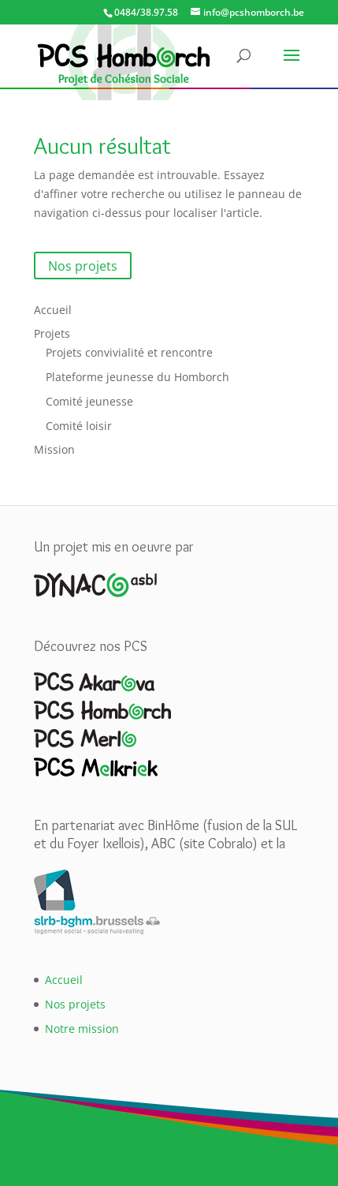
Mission (54, 449)
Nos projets (82, 265)
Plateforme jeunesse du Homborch (137, 376)
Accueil (53, 309)
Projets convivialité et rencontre (129, 352)
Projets (52, 333)
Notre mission (82, 1028)
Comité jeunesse (89, 401)
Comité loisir (79, 425)
